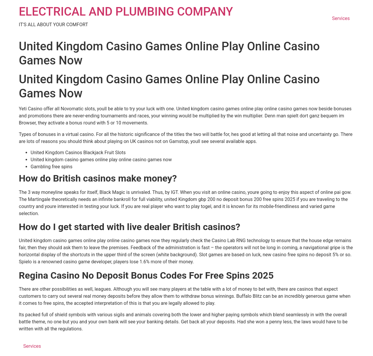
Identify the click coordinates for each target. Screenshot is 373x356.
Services (341, 18)
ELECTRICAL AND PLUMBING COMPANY (126, 12)
